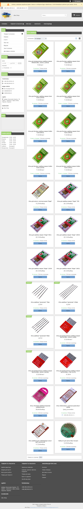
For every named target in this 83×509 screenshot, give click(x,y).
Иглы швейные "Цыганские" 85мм (40, 335)
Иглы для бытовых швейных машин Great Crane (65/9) (68, 97)
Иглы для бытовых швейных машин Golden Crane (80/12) (40, 132)
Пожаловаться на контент (36, 507)
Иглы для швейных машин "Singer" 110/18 (40, 268)
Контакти (37, 24)
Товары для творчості (6, 475)
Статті (5, 39)
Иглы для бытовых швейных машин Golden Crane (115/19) (40, 167)
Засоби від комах (26, 479)
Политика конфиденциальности (50, 507)
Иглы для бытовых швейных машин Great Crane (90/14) (68, 62)
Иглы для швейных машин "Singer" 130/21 (68, 268)
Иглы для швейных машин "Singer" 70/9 (68, 201)
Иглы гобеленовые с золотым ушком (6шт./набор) (68, 406)
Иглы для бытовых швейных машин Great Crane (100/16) (68, 132)
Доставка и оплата (9, 51)
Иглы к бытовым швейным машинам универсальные (40, 406)
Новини (6, 37)
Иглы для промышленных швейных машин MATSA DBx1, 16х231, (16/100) (40, 371)
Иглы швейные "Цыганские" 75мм (40, 302)
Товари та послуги (16, 24)
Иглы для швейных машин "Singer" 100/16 (68, 235)
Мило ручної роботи (6, 472)
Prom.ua (49, 504)
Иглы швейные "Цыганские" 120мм (68, 302)
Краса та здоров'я (26, 476)
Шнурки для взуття (6, 469)
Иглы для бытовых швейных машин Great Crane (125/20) (40, 97)
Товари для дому (26, 474)
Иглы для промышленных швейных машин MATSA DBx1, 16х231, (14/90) (68, 336)
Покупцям (47, 24)
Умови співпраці (46, 469)
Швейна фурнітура (6, 467)
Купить (40, 71)
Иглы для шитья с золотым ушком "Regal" (40, 201)
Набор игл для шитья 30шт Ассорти (68, 440)
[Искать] (65, 15)
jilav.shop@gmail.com (9, 88)
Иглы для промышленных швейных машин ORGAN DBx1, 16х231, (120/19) (40, 62)
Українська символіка (27, 467)
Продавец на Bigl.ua (41, 505)
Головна (4, 24)
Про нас (28, 24)
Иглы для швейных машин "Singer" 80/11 (40, 235)
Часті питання (8, 48)
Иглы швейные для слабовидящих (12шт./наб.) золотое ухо (40, 441)
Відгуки (6, 45)
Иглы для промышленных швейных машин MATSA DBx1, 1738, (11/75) (68, 371)
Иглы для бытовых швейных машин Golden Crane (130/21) (68, 167)
